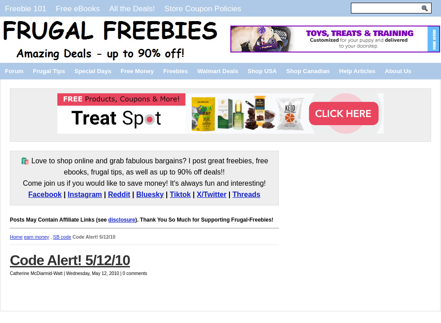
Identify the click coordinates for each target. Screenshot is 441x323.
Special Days (92, 71)
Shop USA (262, 71)
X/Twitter (211, 194)
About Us (398, 71)
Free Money (137, 71)
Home (16, 237)
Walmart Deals (217, 71)
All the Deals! (132, 8)
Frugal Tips (49, 71)
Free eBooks (77, 8)
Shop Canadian (308, 71)
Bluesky (150, 194)
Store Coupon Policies (202, 8)
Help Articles (357, 71)
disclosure (121, 220)
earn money (36, 237)
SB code (62, 237)
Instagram (85, 194)
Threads (246, 194)
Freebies (175, 71)
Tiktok (180, 194)
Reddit (119, 194)
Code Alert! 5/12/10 (70, 260)
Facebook (45, 194)
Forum (14, 71)
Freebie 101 (25, 8)
